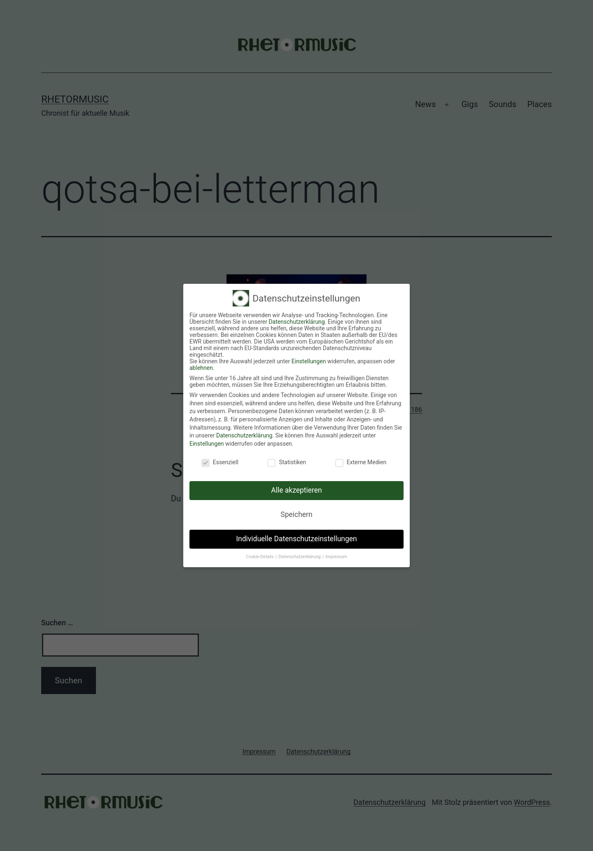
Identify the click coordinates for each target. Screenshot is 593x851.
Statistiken (286, 462)
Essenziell (219, 462)
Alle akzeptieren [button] (296, 490)
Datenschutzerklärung (296, 321)
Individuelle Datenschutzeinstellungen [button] (296, 539)
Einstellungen (309, 361)
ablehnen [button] (201, 368)
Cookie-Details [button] (260, 556)
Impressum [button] (336, 556)
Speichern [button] (296, 514)
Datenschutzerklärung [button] (300, 556)
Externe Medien (360, 462)
